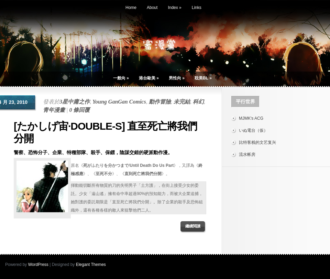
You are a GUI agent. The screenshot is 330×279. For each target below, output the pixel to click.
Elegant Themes (91, 264)
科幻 (198, 102)
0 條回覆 (79, 110)
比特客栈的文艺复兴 (257, 142)
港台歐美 (149, 78)
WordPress (38, 264)
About (152, 7)
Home (130, 7)
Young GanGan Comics (119, 102)
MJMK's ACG (251, 118)
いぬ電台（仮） (253, 130)
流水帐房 (247, 154)
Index (174, 7)
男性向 (177, 78)
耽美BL (203, 78)
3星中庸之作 (74, 102)
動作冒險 (160, 102)
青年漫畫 (54, 110)
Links (196, 7)
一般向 (121, 78)
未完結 (182, 102)
